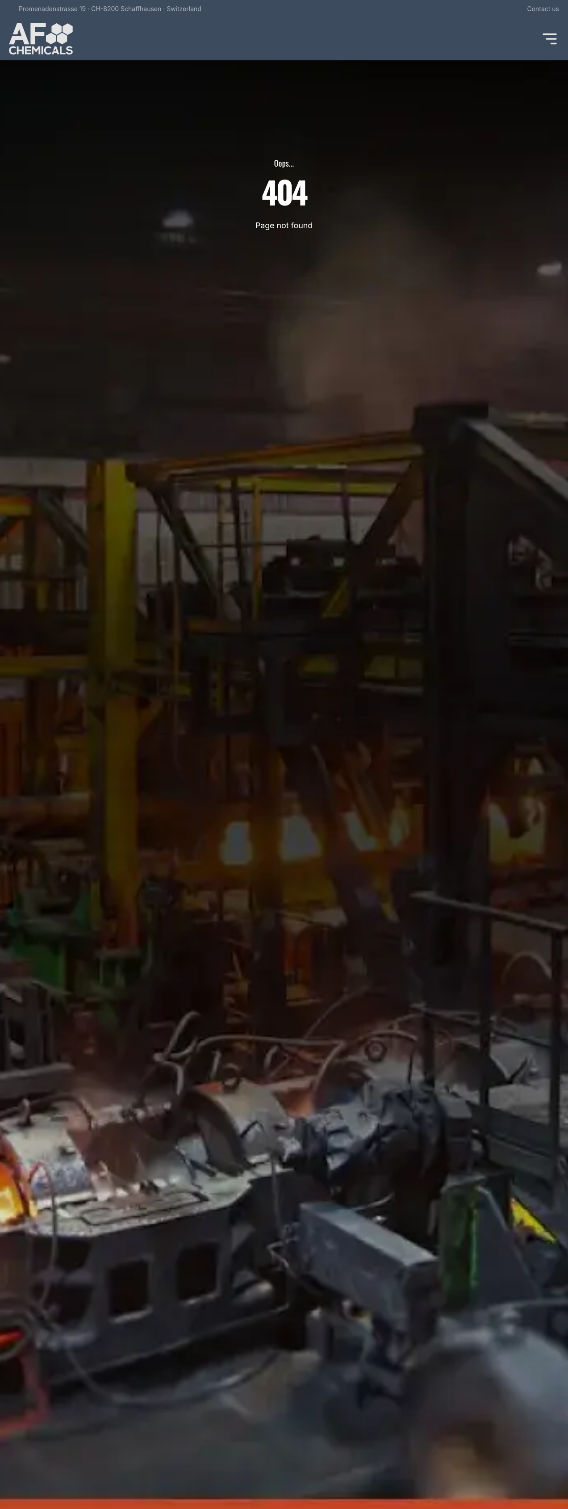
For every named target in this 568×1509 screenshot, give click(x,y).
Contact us (543, 9)
